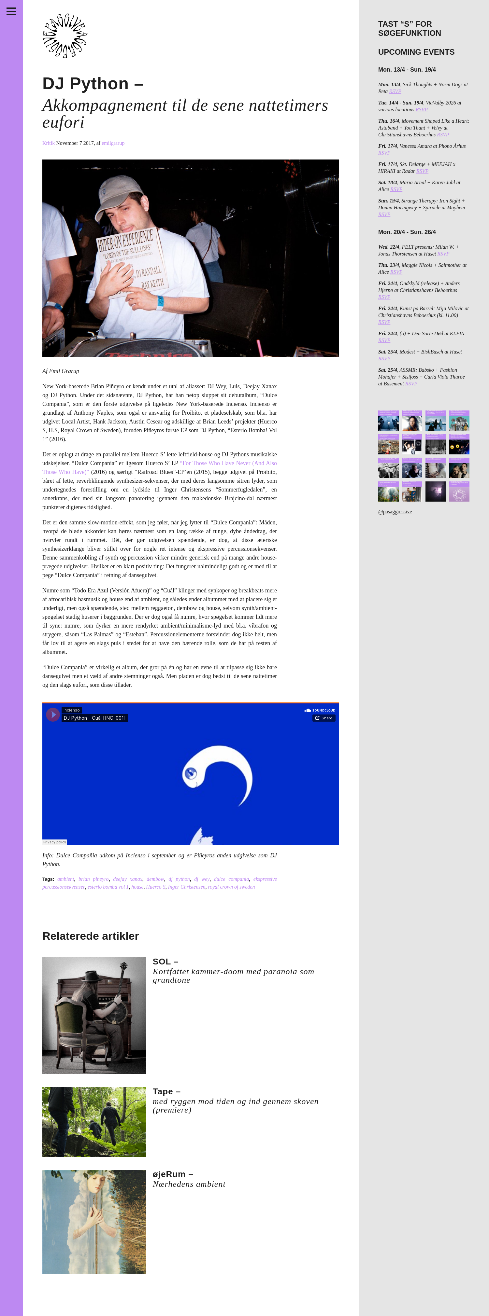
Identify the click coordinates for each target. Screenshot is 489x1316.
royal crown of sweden (231, 887)
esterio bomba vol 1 (108, 887)
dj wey (201, 879)
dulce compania (231, 879)
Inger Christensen (186, 887)
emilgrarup (113, 143)
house (137, 887)
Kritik (49, 143)
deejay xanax (127, 879)
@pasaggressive (395, 511)
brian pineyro (94, 879)
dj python (179, 879)
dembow (155, 879)
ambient (65, 879)
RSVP (395, 91)
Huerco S (155, 887)
